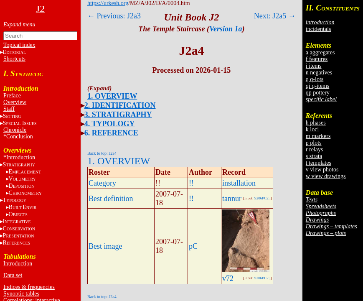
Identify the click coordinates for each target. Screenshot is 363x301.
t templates (318, 163)
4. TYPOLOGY (109, 124)
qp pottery (318, 92)
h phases (316, 123)
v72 (228, 278)
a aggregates (320, 52)
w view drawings (326, 176)
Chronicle (14, 130)
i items (314, 66)
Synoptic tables (21, 294)
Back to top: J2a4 (102, 153)
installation (239, 183)
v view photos (322, 169)
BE (23, 207)
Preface (12, 95)
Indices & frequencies (29, 287)
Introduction (20, 157)
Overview (14, 102)
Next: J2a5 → (275, 16)
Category (102, 183)
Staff (9, 109)
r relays (314, 149)
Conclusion (19, 136)
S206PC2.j (262, 198)
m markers (318, 136)
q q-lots (314, 79)
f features (316, 59)
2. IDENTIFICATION (120, 105)
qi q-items (317, 86)
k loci (312, 129)
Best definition (111, 198)
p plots (314, 143)
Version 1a (225, 29)
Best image (105, 246)
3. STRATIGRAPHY (118, 114)
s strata (314, 156)
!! (191, 183)
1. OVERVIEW (112, 96)
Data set (12, 275)
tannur (231, 198)
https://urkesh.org (107, 3)
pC (193, 246)
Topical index (19, 45)
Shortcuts (14, 59)
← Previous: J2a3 (114, 16)
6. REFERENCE (111, 133)
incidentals (318, 29)
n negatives (319, 72)
